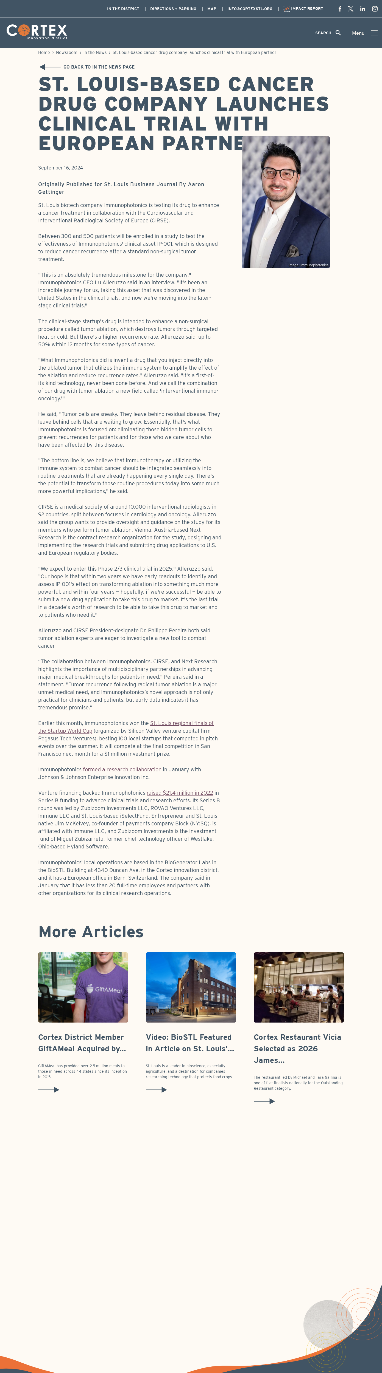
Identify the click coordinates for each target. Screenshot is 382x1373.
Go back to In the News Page (85, 67)
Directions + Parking (173, 9)
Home (44, 52)
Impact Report (303, 8)
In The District (123, 9)
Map (211, 9)
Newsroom (66, 52)
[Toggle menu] (365, 33)
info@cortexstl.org (249, 9)
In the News (95, 52)
